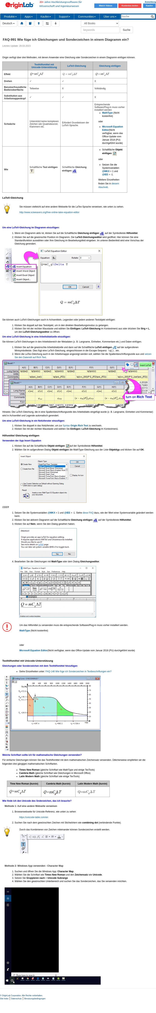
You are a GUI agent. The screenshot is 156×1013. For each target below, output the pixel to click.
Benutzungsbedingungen (35, 999)
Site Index (4, 999)
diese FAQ (88, 512)
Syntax (75, 425)
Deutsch (8, 23)
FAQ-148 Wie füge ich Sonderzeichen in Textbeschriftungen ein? (78, 671)
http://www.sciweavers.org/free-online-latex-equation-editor (49, 212)
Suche (126, 29)
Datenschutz (16, 999)
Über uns (110, 16)
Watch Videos (106, 5)
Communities (87, 16)
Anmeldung (150, 2)
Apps (29, 16)
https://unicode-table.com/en (33, 817)
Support (64, 16)
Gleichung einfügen (110, 66)
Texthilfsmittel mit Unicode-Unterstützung (44, 66)
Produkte (10, 16)
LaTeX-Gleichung (76, 66)
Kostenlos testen (130, 5)
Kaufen (149, 5)
